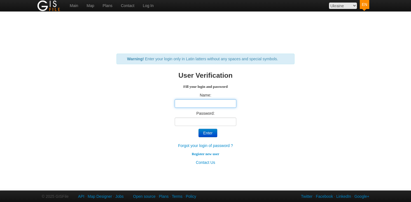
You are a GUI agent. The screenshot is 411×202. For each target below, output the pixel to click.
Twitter (306, 196)
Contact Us (205, 162)
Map (90, 5)
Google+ (361, 196)
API (81, 196)
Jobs (119, 196)
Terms (177, 196)
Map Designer (100, 196)
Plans (108, 5)
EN (364, 4)
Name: (205, 95)
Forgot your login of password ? (205, 145)
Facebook (324, 196)
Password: (205, 113)
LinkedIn (343, 196)
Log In (148, 5)
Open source (144, 196)
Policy (191, 196)
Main (74, 5)
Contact (127, 5)
